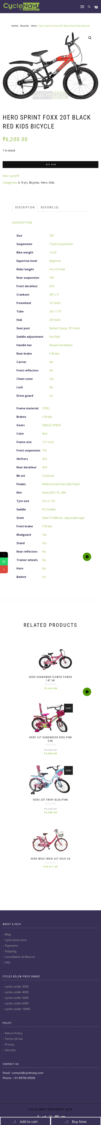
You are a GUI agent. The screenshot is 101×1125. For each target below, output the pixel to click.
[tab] (25, 208)
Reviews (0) (50, 207)
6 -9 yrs (23, 182)
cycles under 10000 (17, 1009)
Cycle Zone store (16, 940)
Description (25, 207)
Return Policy (13, 1033)
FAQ (7, 962)
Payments (11, 946)
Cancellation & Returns (20, 957)
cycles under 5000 (17, 998)
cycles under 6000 (17, 1003)
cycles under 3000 (17, 986)
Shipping (10, 951)
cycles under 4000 (17, 992)
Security (10, 1050)
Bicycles (34, 182)
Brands (24, 25)
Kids (51, 182)
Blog (8, 934)
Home (14, 25)
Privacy (9, 1044)
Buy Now (51, 164)
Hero (34, 25)
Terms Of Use (14, 1039)
